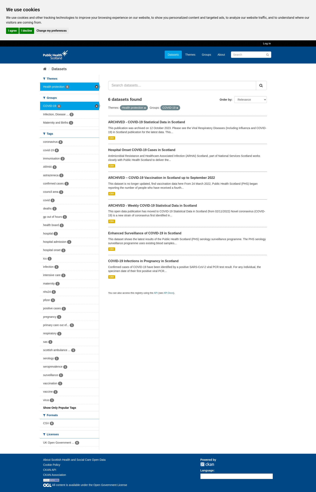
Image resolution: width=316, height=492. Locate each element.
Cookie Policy (51, 464)
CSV (111, 138)
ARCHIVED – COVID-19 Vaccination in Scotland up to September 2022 (161, 177)
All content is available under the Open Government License (85, 485)
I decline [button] (26, 30)
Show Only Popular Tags (59, 407)
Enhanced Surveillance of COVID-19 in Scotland (145, 233)
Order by (225, 99)
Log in (267, 43)
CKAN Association (54, 474)
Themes (190, 54)
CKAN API (49, 469)
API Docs (168, 293)
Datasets (173, 54)
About (221, 54)
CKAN (207, 464)
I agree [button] (12, 30)
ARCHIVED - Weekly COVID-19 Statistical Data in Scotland (152, 205)
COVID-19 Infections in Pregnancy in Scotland (143, 261)
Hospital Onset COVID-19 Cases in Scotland (141, 150)
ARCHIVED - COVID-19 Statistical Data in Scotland (146, 122)
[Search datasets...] (182, 85)
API (156, 293)
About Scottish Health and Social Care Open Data (74, 459)
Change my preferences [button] (51, 30)
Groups (206, 54)
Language (207, 470)
